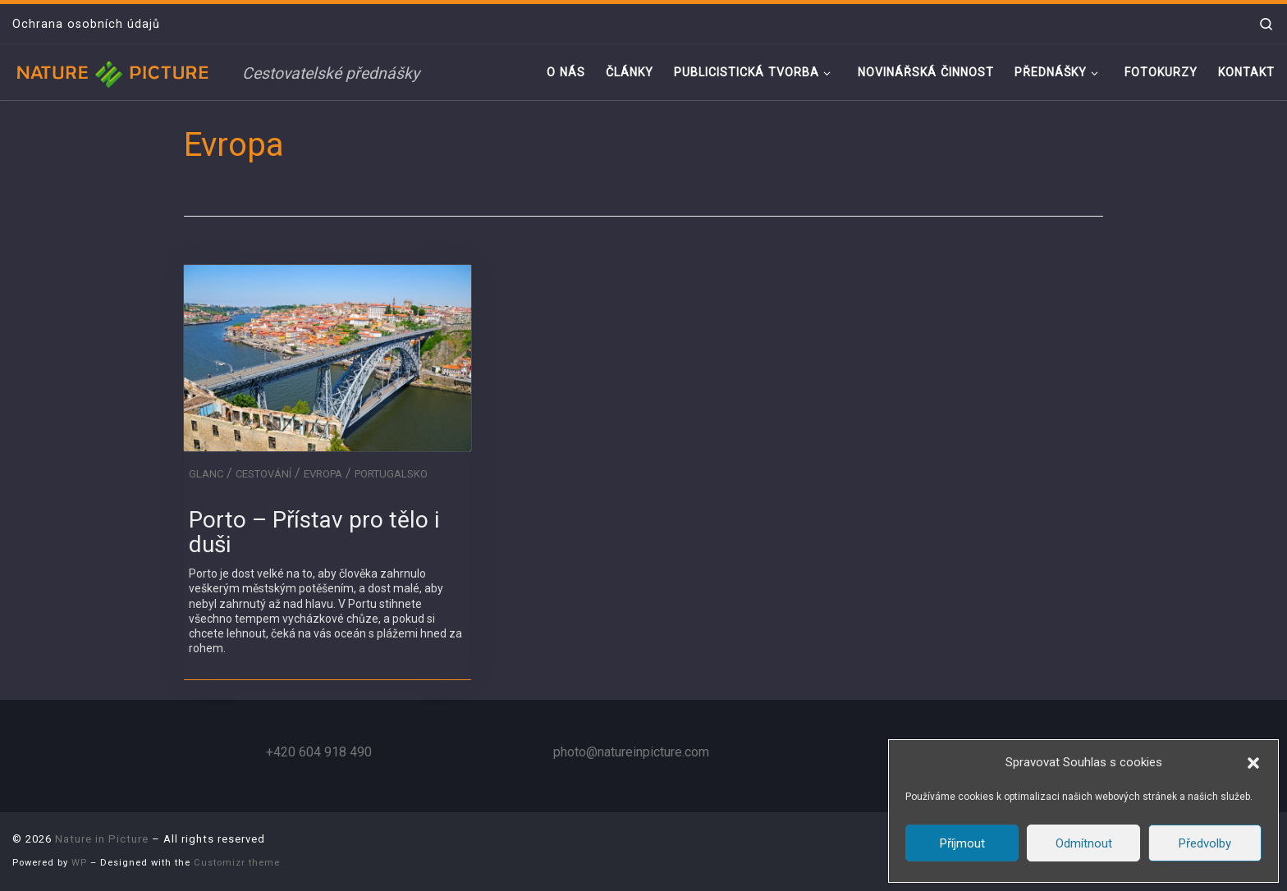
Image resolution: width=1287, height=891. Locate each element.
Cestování (263, 474)
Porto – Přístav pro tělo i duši (314, 532)
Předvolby (1205, 843)
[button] (1253, 763)
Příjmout (962, 843)
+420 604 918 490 (319, 752)
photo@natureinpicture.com (631, 752)
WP (79, 862)
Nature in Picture (102, 839)
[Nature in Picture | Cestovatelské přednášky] (115, 71)
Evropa (323, 474)
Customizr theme (237, 862)
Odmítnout (1084, 843)
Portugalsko (391, 474)
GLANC (206, 474)
